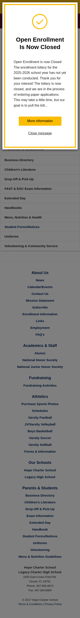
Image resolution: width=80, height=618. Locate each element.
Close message (40, 133)
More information (40, 121)
